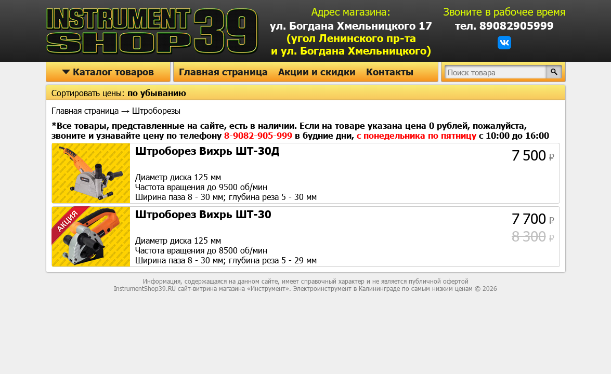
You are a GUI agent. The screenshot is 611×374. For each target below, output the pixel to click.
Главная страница (223, 71)
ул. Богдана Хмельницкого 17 (351, 38)
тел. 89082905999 (504, 25)
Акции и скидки (317, 71)
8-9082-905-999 (259, 135)
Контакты (389, 71)
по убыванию (156, 93)
